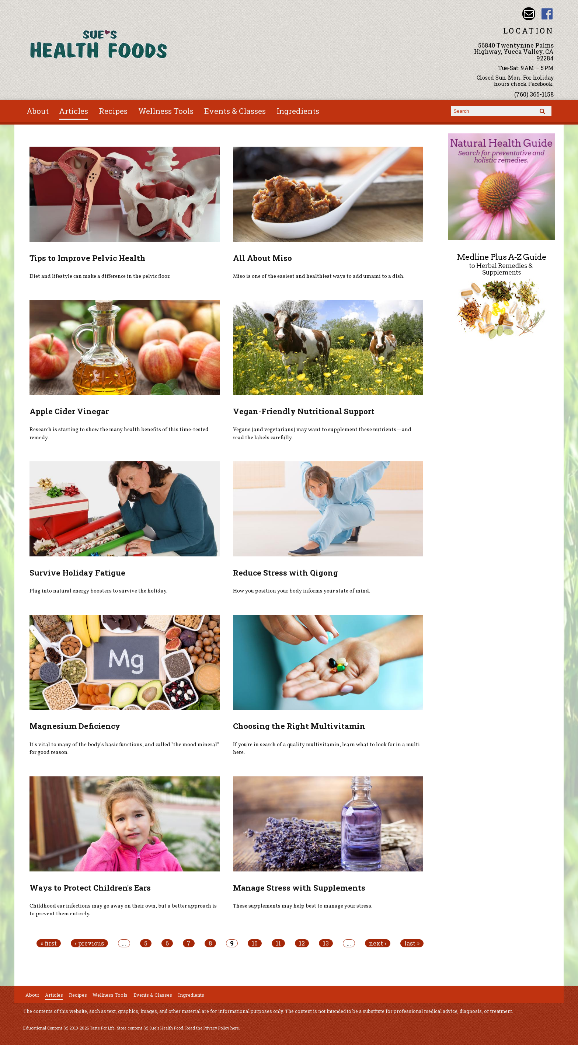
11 (278, 943)
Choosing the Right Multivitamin (299, 726)
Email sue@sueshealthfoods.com (528, 13)
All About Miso (262, 258)
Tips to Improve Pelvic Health (87, 258)
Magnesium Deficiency (74, 726)
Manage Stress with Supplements (299, 888)
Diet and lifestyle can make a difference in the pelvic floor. (99, 276)
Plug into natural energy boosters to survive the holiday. (98, 591)
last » (411, 943)
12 (302, 943)
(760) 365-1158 (534, 94)
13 (326, 943)
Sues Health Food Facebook (547, 13)
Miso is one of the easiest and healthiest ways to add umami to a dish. (318, 276)
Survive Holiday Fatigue (77, 572)
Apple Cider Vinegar (69, 411)
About (38, 111)
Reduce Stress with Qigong (285, 572)
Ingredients (297, 111)
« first (49, 943)
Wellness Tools (166, 111)
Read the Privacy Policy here (212, 1028)
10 (255, 943)
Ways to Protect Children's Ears (90, 888)
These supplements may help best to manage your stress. (302, 906)
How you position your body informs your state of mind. (301, 591)
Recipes (113, 111)
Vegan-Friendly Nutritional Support (304, 411)
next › (377, 943)
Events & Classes (235, 111)
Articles (73, 111)
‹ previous (89, 943)
